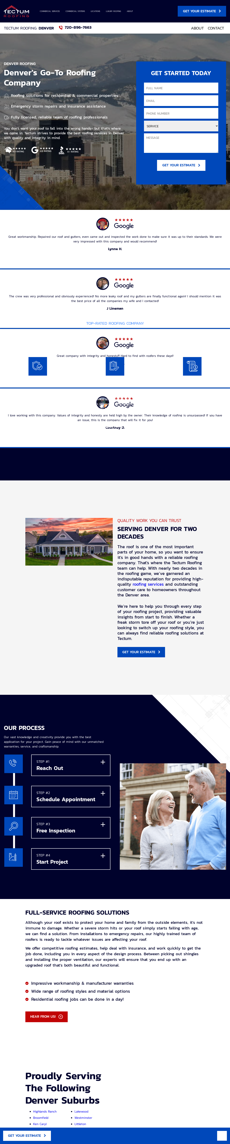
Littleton (80, 1125)
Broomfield (40, 1119)
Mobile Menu (222, 1135)
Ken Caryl (40, 1125)
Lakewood (81, 1113)
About (130, 11)
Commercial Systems (75, 11)
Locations (95, 11)
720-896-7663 (78, 27)
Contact (216, 28)
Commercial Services (50, 11)
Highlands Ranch (45, 1113)
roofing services (148, 585)
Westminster (83, 1119)
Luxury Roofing (113, 11)
